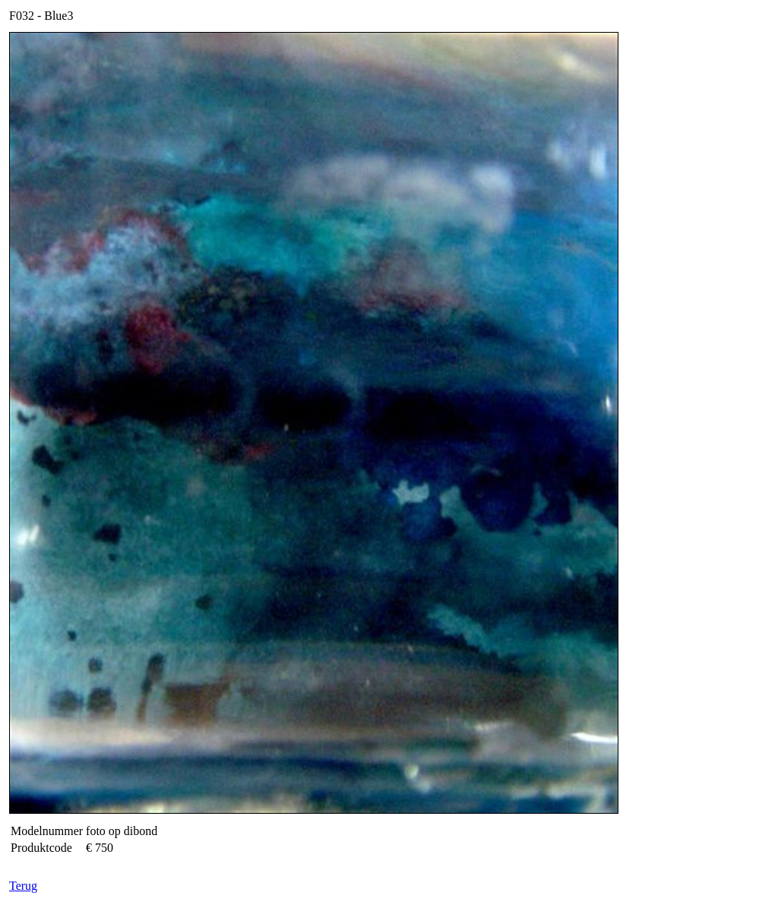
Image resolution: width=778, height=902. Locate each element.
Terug (23, 885)
